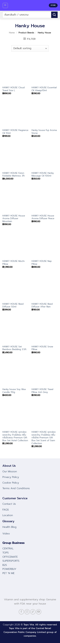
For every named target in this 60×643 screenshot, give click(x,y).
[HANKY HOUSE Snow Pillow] (45, 330)
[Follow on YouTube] (38, 611)
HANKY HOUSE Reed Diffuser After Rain (42, 305)
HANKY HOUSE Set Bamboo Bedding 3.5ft (14, 348)
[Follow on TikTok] (33, 611)
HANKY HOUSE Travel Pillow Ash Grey (42, 391)
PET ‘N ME (8, 573)
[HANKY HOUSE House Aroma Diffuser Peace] (45, 199)
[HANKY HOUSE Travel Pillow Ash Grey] (45, 373)
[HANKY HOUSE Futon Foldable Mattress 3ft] (15, 156)
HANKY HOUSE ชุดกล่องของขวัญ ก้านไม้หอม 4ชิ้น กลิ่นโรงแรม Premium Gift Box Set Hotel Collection (15, 436)
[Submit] (54, 15)
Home (12, 32)
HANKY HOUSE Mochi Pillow (13, 262)
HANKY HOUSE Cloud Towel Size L (13, 89)
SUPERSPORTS (10, 561)
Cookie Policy (10, 483)
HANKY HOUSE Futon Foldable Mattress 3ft (13, 174)
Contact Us (9, 504)
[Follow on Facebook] (21, 611)
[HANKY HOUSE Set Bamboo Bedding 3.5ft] (15, 330)
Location (7, 515)
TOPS (5, 553)
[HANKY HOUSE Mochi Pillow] (15, 245)
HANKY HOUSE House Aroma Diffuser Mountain (13, 218)
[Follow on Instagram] (27, 611)
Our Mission (9, 471)
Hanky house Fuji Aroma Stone (44, 131)
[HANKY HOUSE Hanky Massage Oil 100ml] (45, 156)
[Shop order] (30, 48)
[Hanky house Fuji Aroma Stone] (45, 114)
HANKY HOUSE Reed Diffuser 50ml (13, 305)
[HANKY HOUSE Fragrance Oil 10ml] (15, 114)
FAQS (5, 510)
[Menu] (5, 5)
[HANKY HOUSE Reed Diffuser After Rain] (45, 287)
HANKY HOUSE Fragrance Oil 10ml (15, 131)
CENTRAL (8, 548)
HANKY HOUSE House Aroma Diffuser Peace (43, 217)
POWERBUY (9, 569)
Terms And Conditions (16, 488)
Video (6, 534)
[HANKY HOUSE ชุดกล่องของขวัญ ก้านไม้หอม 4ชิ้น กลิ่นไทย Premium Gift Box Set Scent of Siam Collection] (45, 416)
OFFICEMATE (10, 557)
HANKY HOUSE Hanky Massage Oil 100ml (43, 174)
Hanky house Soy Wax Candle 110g (14, 391)
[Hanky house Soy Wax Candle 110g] (15, 373)
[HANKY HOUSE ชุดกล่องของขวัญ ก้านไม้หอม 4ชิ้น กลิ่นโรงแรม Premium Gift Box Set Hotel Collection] (15, 416)
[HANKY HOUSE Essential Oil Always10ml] (45, 71)
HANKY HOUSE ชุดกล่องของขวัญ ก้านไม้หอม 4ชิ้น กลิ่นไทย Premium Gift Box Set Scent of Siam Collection (44, 438)
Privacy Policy (10, 477)
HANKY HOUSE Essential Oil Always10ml (44, 89)
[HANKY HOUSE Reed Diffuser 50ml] (15, 287)
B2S (4, 565)
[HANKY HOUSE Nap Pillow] (45, 245)
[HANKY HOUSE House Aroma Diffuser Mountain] (15, 199)
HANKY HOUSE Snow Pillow (42, 348)
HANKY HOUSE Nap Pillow (42, 262)
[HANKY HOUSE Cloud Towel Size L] (15, 71)
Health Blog (9, 527)
